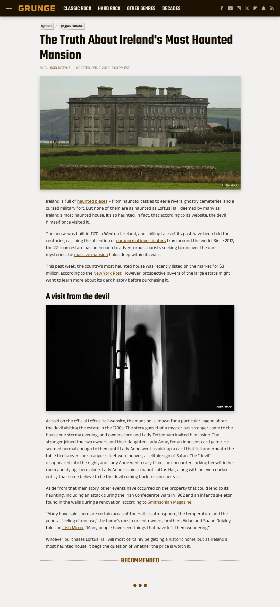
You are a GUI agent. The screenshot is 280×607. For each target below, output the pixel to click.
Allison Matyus (57, 67)
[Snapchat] (263, 8)
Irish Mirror (73, 527)
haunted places (92, 201)
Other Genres (141, 8)
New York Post (108, 273)
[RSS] (272, 8)
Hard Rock (109, 8)
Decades (171, 8)
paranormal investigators (141, 240)
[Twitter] (247, 8)
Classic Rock (77, 8)
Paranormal (72, 26)
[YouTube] (230, 8)
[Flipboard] (255, 8)
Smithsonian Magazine (169, 502)
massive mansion (91, 254)
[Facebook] (222, 8)
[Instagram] (239, 8)
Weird (46, 26)
